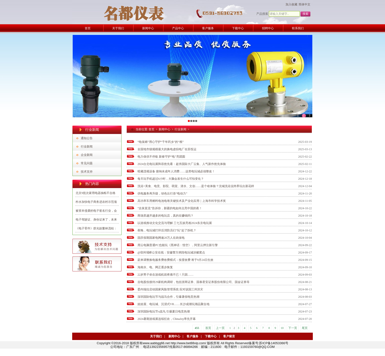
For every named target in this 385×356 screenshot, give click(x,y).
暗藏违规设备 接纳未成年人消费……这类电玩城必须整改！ (176, 171)
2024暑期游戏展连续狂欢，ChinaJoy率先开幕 (167, 319)
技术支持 (87, 171)
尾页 (305, 328)
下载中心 (211, 336)
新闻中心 (164, 129)
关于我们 (156, 336)
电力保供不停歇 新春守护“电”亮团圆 (161, 156)
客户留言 (229, 336)
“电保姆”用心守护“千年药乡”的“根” (161, 142)
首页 (151, 129)
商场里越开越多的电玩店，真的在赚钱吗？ (165, 215)
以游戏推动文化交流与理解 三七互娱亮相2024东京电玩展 (175, 223)
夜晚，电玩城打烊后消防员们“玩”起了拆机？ (167, 230)
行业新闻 (87, 146)
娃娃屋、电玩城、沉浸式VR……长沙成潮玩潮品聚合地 (173, 304)
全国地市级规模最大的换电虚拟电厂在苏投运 (167, 149)
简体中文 (304, 4)
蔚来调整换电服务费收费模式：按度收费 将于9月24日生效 (175, 260)
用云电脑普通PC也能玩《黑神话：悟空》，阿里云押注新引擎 (178, 245)
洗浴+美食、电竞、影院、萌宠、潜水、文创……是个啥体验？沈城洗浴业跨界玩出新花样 (196, 186)
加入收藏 (291, 4)
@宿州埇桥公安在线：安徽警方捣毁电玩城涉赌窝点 (171, 252)
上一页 (220, 328)
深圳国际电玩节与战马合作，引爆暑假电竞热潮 (168, 296)
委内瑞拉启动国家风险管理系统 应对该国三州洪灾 (170, 289)
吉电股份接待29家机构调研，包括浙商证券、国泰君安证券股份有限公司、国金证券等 (193, 282)
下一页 (292, 328)
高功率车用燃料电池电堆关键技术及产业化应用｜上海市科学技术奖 (182, 201)
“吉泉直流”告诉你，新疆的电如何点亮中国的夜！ (170, 208)
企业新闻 (87, 155)
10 (282, 328)
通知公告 (87, 138)
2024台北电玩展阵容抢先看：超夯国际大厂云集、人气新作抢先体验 (182, 164)
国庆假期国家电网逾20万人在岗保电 (161, 237)
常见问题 (87, 163)
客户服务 (192, 336)
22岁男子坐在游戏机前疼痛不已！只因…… (165, 274)
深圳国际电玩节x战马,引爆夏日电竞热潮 (164, 311)
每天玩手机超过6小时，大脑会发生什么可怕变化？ (171, 178)
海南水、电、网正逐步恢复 (155, 267)
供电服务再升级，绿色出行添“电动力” (162, 193)
